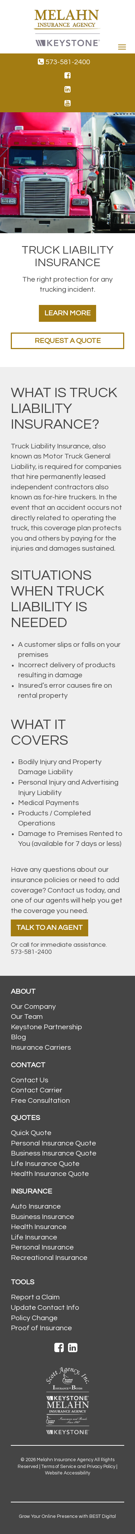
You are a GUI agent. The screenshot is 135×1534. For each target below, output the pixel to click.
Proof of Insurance (41, 1328)
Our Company (33, 1006)
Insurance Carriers (41, 1047)
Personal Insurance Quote (53, 1143)
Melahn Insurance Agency (65, 1459)
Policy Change (34, 1318)
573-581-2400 (64, 62)
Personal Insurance (42, 1247)
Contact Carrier (36, 1090)
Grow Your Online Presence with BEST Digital (67, 1516)
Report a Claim (35, 1297)
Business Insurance (42, 1216)
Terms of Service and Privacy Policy (78, 1466)
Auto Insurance (36, 1206)
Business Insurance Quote (53, 1153)
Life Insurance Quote (45, 1163)
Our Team (27, 1016)
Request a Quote (68, 340)
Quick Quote (31, 1133)
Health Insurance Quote (50, 1173)
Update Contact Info (45, 1307)
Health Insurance (39, 1227)
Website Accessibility (67, 1473)
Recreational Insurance (49, 1257)
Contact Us (29, 1080)
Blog (18, 1037)
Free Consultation (40, 1100)
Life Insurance (34, 1237)
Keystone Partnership (46, 1027)
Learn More (67, 313)
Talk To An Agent (49, 927)
